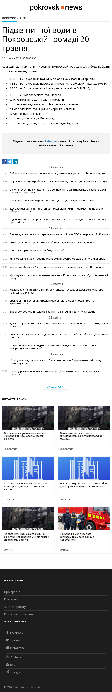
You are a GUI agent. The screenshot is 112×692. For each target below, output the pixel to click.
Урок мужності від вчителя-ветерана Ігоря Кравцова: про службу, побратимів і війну (59, 277)
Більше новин (56, 386)
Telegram (51, 141)
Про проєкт (12, 592)
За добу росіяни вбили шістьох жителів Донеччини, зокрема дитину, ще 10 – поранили (57, 373)
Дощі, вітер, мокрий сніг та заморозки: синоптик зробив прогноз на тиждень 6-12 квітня (59, 325)
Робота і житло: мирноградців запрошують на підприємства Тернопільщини (57, 173)
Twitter (13, 640)
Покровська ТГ (14, 18)
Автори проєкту (15, 607)
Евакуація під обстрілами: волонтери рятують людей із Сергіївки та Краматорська (52, 302)
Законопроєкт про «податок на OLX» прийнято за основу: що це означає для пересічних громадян (58, 191)
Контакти (10, 599)
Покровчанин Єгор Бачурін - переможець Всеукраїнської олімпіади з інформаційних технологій (53, 347)
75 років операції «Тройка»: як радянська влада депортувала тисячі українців (58, 181)
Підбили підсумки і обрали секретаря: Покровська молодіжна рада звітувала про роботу (58, 221)
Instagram (15, 648)
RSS (10, 665)
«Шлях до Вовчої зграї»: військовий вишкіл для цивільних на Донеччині (54, 242)
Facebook (14, 633)
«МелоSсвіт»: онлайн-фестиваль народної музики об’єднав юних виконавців (58, 258)
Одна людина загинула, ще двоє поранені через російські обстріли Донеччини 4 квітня (59, 336)
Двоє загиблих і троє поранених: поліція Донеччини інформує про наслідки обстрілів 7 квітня (56, 210)
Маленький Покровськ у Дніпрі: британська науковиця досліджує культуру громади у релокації (56, 291)
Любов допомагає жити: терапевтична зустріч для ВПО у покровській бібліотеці (60, 234)
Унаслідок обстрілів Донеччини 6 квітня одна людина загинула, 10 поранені (57, 267)
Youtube (13, 657)
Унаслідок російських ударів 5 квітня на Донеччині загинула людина (52, 311)
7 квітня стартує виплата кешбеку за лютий (37, 250)
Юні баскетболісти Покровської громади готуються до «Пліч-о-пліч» (52, 200)
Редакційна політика (18, 614)
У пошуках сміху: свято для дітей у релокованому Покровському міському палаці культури (56, 362)
